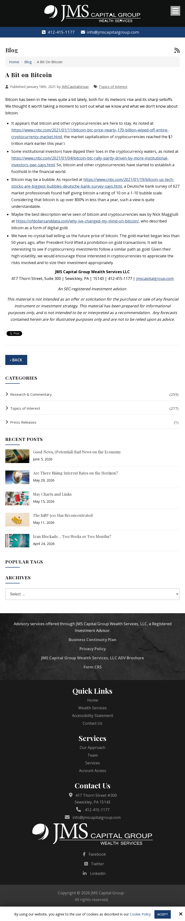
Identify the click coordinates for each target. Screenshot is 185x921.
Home (14, 61)
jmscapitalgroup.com (155, 278)
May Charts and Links (52, 494)
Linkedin (98, 873)
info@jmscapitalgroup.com (109, 32)
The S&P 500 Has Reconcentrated (63, 515)
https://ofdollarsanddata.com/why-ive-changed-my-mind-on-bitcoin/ (77, 221)
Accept (162, 914)
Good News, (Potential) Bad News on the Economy (77, 451)
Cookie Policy (140, 914)
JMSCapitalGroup (75, 86)
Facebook (97, 854)
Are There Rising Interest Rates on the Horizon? (75, 473)
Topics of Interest (113, 86)
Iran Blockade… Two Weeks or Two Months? (72, 536)
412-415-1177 (57, 32)
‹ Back (16, 360)
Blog (28, 61)
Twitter (97, 863)
